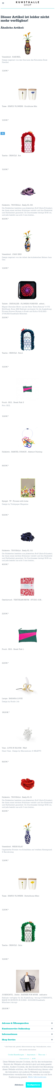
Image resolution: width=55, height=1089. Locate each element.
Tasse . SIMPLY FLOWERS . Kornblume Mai (19, 106)
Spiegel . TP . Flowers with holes (15, 501)
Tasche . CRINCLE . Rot (11, 156)
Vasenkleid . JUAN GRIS (12, 254)
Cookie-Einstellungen (16, 1055)
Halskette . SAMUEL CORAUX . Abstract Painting (22, 452)
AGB (33, 1059)
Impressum (31, 1055)
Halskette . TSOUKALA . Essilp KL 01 (17, 797)
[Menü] (4, 3)
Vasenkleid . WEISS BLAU (12, 847)
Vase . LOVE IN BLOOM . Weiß (14, 748)
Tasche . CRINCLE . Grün (12, 945)
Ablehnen (19, 1085)
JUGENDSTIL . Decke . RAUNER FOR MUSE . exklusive (24, 995)
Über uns (41, 1055)
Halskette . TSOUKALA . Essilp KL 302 (17, 205)
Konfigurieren (33, 1085)
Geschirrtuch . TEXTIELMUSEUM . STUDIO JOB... (22, 600)
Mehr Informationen (37, 1077)
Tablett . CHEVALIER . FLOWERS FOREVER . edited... (23, 304)
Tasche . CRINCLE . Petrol (12, 353)
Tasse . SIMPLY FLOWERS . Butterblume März (20, 896)
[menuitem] (4, 3)
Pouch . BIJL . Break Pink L (13, 649)
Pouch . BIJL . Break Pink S (13, 402)
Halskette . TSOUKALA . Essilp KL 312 (17, 550)
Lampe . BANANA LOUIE (12, 698)
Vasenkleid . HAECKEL (11, 57)
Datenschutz (24, 1059)
